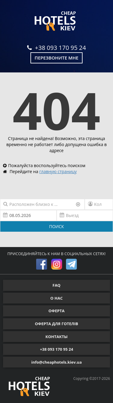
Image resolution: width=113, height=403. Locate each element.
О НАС (56, 298)
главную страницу (58, 171)
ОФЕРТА (56, 310)
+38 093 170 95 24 (56, 48)
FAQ (56, 285)
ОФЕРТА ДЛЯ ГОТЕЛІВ (56, 323)
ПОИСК (56, 226)
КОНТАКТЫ (57, 336)
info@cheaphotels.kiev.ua (56, 362)
